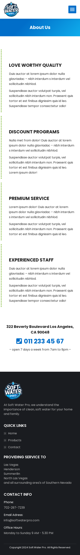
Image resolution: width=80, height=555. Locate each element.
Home (12, 433)
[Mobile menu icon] (72, 9)
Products (14, 440)
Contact (14, 447)
